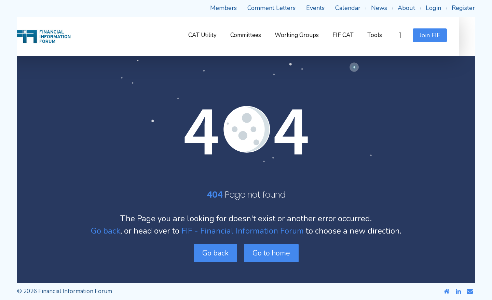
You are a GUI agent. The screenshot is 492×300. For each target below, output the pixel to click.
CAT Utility (218, 35)
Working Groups (313, 35)
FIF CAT (359, 35)
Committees (261, 35)
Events (315, 8)
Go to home (271, 253)
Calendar (347, 8)
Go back (105, 230)
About (406, 8)
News (379, 8)
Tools (390, 35)
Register (463, 8)
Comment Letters (271, 8)
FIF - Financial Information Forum (242, 230)
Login (433, 8)
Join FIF (446, 35)
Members (223, 8)
